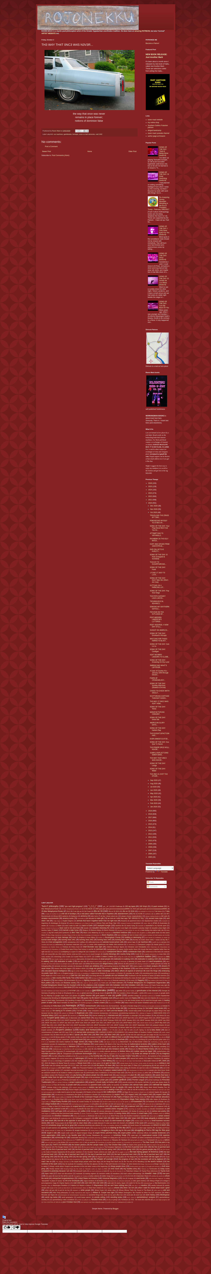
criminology (58, 956)
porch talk (57, 1080)
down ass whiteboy (92, 966)
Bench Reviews (109, 930)
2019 (150, 811)
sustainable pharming (93, 1137)
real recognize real (49, 1092)
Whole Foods (99, 1190)
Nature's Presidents (154, 1058)
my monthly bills (97, 1056)
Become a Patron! (152, 43)
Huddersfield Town (47, 1008)
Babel (60, 925)
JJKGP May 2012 (63, 1025)
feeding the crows (129, 978)
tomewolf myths (81, 1171)
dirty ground (130, 963)
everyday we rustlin (132, 973)
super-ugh (134, 1135)
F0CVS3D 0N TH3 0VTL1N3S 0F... (157, 613)
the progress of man (126, 1159)
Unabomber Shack (142, 1176)
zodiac (129, 1202)
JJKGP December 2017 (72, 1020)
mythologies (79, 1058)
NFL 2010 (45, 1063)
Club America (54, 952)
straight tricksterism (81, 1130)
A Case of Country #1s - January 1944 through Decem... (159, 673)
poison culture (116, 1077)
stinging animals (49, 1130)
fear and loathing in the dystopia (110, 978)
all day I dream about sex (109, 916)
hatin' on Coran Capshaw (115, 1000)
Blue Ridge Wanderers (55, 935)
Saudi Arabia (65, 1106)
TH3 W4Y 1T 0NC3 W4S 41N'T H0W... (159, 702)
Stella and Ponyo (164, 1128)
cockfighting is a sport (68, 952)
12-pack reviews (157, 906)
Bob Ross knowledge (84, 935)
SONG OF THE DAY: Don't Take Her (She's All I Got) (159, 580)
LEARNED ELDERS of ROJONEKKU (111, 1032)
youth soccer (111, 1202)
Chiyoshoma (45, 949)
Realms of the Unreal (93, 1092)
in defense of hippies (144, 1013)
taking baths (134, 1140)
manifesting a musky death (159, 1042)
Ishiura (161, 1015)
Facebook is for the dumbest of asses (141, 975)
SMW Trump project (57, 1123)
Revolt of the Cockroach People (86, 1097)
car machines (58, 134)
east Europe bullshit (142, 968)
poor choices (46, 1080)
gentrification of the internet (147, 991)
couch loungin (95, 954)
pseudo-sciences (128, 1082)
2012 (150, 834)
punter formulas (46, 1085)
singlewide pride (66, 1118)
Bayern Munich (46, 928)
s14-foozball (64, 1104)
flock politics (46, 983)
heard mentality (62, 1002)
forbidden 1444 (134, 985)
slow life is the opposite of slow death (71, 1121)
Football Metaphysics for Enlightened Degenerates (146, 983)
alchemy (84, 916)
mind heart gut (102, 1049)
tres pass (49, 1176)
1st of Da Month (87, 909)
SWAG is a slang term (110, 1137)
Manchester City (125, 1042)
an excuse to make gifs (95, 918)
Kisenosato (113, 1027)
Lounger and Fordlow (108, 1039)
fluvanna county (70, 983)
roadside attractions (162, 1097)
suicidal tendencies (158, 1133)
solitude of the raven (136, 1123)
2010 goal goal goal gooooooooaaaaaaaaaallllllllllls (150, 909)
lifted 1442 (100, 1035)
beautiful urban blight (159, 928)
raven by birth (133, 1087)
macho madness (65, 1042)
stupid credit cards (67, 1133)
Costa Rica (84, 954)
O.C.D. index (75, 1065)
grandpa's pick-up (147, 995)
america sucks (68, 918)
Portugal (94, 1080)
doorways (79, 966)
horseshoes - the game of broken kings (124, 1006)
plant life (133, 1075)
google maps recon (62, 995)
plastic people (75, 1077)
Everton (120, 973)
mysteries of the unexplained (160, 1056)
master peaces (99, 1044)
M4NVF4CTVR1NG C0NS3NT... (157, 713)
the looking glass (118, 1157)
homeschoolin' (91, 1006)
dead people (105, 959)
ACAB (140, 914)
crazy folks (162, 954)
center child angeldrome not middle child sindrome (106, 944)
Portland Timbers (84, 1080)
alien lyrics (94, 916)
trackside (79, 1173)
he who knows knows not (134, 1000)
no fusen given (96, 1063)
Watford (73, 1185)
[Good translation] (6, 1227)
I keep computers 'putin (95, 1010)
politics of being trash (141, 1077)
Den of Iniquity (113, 961)
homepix (75, 134)
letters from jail (61, 1034)
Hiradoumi (160, 1002)
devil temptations (155, 961)
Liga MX (122, 1034)
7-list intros (157, 911)
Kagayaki (77, 1027)
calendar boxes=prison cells (112, 942)
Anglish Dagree (67, 921)
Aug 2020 (154, 784)
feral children (59, 980)
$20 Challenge (117, 906)
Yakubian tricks (96, 1200)
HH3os (118, 1003)
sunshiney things (119, 1135)
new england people (81, 1061)
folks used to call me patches (89, 983)
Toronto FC (120, 1171)
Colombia (92, 952)
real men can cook (164, 1089)
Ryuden (97, 1101)
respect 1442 (133, 1094)
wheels (116, 1188)
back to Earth (87, 926)
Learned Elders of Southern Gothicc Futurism (143, 1032)
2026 (150, 483)
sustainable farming (77, 1137)
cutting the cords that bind (125, 956)
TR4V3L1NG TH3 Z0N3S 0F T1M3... (159, 516)
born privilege (122, 935)
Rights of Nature (123, 1097)
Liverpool (93, 1037)
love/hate (121, 1039)
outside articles (55, 1070)
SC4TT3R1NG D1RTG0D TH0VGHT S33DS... (159, 697)
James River (85, 1018)
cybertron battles (143, 956)
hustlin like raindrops (87, 1008)
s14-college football (49, 1104)
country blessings (109, 954)
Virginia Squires (64, 1183)
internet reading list (98, 1015)
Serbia (134, 1111)
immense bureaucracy (100, 1013)
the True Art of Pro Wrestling (134, 1161)
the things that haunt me (112, 1161)
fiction (80, 980)
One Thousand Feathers (85, 1068)
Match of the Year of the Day (117, 1044)
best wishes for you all (132, 930)
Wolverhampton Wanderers (78, 1195)
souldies (125, 1125)
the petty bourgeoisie (73, 1159)
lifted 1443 (112, 1035)
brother (100, 937)
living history (134, 1037)
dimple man (66, 963)
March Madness (84, 1044)
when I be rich (128, 1188)
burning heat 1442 (86, 940)
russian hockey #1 (85, 1101)
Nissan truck (82, 1063)
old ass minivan (159, 1065)
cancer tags (131, 942)
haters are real (100, 1000)
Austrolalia (163, 923)
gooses (74, 995)
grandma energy (133, 995)
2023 (150, 493)
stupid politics (126, 1133)
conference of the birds (153, 952)
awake (44, 925)
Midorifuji (66, 1049)
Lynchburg (141, 1039)
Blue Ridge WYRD (69, 935)
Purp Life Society (59, 1085)
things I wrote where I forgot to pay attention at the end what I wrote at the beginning (78, 1166)
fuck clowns (145, 987)
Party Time (98, 1070)
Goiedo (156, 993)
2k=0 (68, 911)
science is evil (59, 1109)
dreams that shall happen (63, 968)
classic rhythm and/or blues (128, 949)
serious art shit (144, 1111)
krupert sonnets (47, 1030)
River (149, 1097)
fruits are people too (120, 987)
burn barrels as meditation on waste (156, 937)
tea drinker (61, 1142)
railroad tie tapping (161, 1084)
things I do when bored (129, 1164)
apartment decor (135, 921)
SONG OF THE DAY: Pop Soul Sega (159, 592)
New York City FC (121, 1061)
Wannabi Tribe (46, 1185)
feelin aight (141, 978)
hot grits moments (154, 1006)
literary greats (60, 1037)
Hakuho (153, 998)
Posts (150, 882)
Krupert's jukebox (64, 1030)
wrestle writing (99, 1197)
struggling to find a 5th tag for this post (152, 1130)
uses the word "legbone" (156, 1178)
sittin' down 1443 (134, 1118)
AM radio (164, 916)
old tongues (52, 1068)
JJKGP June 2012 (113, 1022)
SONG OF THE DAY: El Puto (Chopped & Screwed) (159, 557)
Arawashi (164, 921)
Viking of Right (154, 1181)
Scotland (71, 1109)
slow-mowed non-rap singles (99, 1120)
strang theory (95, 1130)
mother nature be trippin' (143, 1051)
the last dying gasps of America (144, 1152)
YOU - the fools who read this (140, 1199)
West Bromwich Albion (79, 1188)
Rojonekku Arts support (93, 1099)
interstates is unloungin (130, 1015)
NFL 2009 (162, 1061)
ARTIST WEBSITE (49, 33)
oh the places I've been (103, 1065)
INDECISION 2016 (160, 1013)
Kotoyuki (165, 1027)
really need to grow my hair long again (70, 1092)
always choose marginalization (131, 916)
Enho (78, 973)
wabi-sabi (110, 1183)
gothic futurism (86, 996)
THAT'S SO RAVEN (60, 1145)
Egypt (93, 971)
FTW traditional (134, 987)
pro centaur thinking (61, 1082)
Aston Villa (147, 923)
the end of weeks (89, 1147)
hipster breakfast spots (145, 1002)
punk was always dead (159, 1082)
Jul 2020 (153, 787)
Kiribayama (104, 1027)
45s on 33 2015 (114, 911)
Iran (155, 1015)
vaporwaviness (111, 1181)
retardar (69, 1097)
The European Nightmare (113, 1147)
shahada (133, 1113)
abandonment (123, 914)
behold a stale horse (71, 930)
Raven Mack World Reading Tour (155, 1087)
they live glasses (92, 1164)
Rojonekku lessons (110, 1099)
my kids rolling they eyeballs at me (63, 1056)
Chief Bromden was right (92, 947)
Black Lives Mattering (90, 932)
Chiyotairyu (54, 949)
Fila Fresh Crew (105, 980)
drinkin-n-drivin (81, 968)
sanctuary (159, 1104)
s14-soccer (117, 1104)
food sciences (117, 983)
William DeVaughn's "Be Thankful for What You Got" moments (139, 1192)
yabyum (86, 1199)
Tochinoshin (153, 1169)
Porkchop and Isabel (69, 1080)
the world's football (155, 1162)
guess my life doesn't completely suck (98, 998)
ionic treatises (146, 1015)
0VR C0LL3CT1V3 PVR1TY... (157, 550)
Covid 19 (138, 954)
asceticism (136, 923)
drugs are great (95, 968)
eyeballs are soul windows (114, 975)
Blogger (116, 1209)
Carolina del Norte (47, 944)
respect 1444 (161, 1094)
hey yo (111, 1002)
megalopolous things (59, 1046)
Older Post (133, 151)
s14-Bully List (161, 1101)
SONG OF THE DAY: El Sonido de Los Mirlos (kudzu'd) (164, 280)
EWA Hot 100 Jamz (78, 975)
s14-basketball (136, 1102)
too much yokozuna (95, 1171)
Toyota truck (165, 1171)
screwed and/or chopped (113, 1109)
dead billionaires (92, 959)
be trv (55, 928)
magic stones (79, 1042)
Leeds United (166, 1032)
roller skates (154, 1099)
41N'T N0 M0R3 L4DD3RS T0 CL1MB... (159, 656)
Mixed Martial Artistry (146, 1049)
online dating (124, 1068)
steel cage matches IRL (147, 1128)
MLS (159, 1049)
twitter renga (106, 1176)
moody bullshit (84, 1051)
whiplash (75, 1190)
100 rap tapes (130, 906)
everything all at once (150, 973)
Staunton (134, 1128)
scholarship (46, 1109)
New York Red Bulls (135, 1061)
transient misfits (104, 1173)
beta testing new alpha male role (152, 930)
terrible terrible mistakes (114, 1142)
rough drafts (45, 1101)
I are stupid (101, 1008)
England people (68, 973)
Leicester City (48, 1034)
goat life (110, 993)
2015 (150, 824)
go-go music (100, 993)
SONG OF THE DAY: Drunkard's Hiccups (158, 634)
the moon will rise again (150, 1157)
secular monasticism (157, 1109)
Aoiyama (124, 921)
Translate (161, 872)
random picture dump (79, 1087)
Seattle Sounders (142, 1109)
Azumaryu (52, 925)
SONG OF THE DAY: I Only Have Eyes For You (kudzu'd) (164, 230)
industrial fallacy (48, 1015)
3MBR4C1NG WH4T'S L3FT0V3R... (158, 666)
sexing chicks (121, 1113)
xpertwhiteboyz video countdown (63, 1199)
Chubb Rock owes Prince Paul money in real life (77, 949)
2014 (150, 827)
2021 (150, 500)
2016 (150, 821)
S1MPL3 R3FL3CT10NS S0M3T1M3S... (159, 754)
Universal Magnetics (110, 1178)
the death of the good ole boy (137, 1145)
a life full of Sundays (68, 914)
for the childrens (87, 985)
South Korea (134, 1125)
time (105, 1169)
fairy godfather (46, 978)
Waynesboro (98, 1185)
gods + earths (139, 993)
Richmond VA (108, 1097)
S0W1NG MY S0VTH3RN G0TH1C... (159, 608)
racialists (125, 1085)
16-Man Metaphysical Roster (70, 909)
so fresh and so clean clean (77, 1123)
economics (165, 968)
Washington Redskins (60, 1185)
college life (81, 952)
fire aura (131, 980)
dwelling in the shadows (121, 968)
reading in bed (113, 1090)
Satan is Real (53, 1106)
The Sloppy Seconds (62, 1161)
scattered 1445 (162, 1106)
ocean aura (87, 1065)
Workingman (164, 1195)
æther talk (159, 914)
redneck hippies (154, 1092)
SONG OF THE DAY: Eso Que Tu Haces (159, 743)
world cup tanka (51, 1197)
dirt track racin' (77, 963)
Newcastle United (150, 1061)
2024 (150, 490)
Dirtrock (120, 963)
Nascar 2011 (92, 1058)
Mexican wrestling (160, 1046)
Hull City (57, 1008)
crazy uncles (46, 956)
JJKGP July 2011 (50, 1022)
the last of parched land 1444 (125, 1154)
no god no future (110, 1063)
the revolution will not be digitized (150, 1159)
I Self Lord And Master (114, 1011)
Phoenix (157, 1073)
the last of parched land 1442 (73, 1154)
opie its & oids (144, 1068)
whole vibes (112, 1190)
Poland (128, 1077)
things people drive (118, 1166)
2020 (150, 503)
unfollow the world (156, 1176)
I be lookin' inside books (154, 1008)
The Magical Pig (132, 1157)
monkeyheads (70, 1051)
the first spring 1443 (127, 1149)
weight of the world (55, 1188)
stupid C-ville (52, 1133)
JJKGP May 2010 (160, 1022)
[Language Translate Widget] (160, 868)
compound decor (114, 951)
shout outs (152, 1116)
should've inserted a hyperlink (136, 1116)
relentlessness (59, 1094)
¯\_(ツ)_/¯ (92, 906)
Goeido (149, 993)
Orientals (155, 1068)
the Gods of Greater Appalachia (54, 1152)
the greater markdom (75, 1152)
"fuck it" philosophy (50, 906)
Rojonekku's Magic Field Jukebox (133, 1099)
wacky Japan (121, 1183)
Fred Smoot (58, 987)
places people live (93, 1075)
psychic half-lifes (143, 1082)
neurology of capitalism (63, 1061)
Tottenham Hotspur (132, 1171)
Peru (129, 1072)
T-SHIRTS (78, 1140)
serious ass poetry (159, 1111)
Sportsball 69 (78, 1128)
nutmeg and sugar (61, 1065)
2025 (150, 486)
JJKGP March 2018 (146, 1022)
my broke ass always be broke (143, 1054)
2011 (150, 837)
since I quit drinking (51, 1118)
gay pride (119, 990)
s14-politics (95, 1104)
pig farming (77, 1075)
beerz (56, 930)
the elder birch (76, 1147)
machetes (52, 1042)
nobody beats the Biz (126, 1063)
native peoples (120, 1058)
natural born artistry (137, 1058)
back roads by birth (72, 925)
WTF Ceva (130, 1197)
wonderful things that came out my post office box (106, 1195)
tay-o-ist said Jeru (50, 1142)
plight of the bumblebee (92, 1077)
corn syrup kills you (51, 954)
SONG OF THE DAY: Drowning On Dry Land (159, 661)
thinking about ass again (137, 1166)
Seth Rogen (45, 1113)
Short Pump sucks (117, 1116)
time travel (115, 1169)
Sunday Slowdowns (93, 1135)
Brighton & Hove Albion (87, 937)
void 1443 (88, 1183)
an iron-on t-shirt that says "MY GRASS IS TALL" (126, 918)
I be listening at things (134, 1008)
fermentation (71, 980)
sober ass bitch (111, 1123)
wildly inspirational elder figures (80, 1192)
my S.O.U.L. (143, 1056)
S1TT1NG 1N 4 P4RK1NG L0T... (157, 586)
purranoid (84, 1085)
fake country (57, 978)
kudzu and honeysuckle (90, 1030)
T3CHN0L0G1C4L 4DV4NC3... (157, 602)
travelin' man (151, 1173)
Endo (58, 973)
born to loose (134, 935)
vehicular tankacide (124, 1181)
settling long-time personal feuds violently (65, 1113)
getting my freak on (56, 993)
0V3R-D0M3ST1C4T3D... (159, 739)
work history (150, 1195)
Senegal (93, 1111)
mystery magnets (50, 1058)
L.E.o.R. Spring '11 (139, 1030)
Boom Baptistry (108, 935)
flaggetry (141, 980)
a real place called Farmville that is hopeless (97, 914)
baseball (140, 925)
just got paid (57, 1027)
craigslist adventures (150, 954)
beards (86, 928)
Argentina (45, 923)
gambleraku (68, 134)
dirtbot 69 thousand (92, 963)
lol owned (52, 1039)
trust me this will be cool (63, 1176)
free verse (79, 987)
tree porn (166, 1174)
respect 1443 (147, 1094)
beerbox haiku (46, 930)
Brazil (74, 937)
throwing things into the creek (73, 1169)
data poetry (80, 959)
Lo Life (161, 1037)
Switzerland (45, 1140)
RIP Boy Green (138, 1097)
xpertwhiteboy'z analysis (146, 1197)
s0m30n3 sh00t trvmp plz (110, 1101)
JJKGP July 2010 (163, 1020)
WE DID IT (135, 1185)
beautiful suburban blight (140, 928)
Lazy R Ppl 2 (69, 1032)
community (101, 952)
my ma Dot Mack (83, 1056)
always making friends (152, 916)
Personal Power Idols (117, 1072)
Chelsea (65, 947)
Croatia (67, 956)
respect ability (59, 1097)
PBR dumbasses (132, 1070)
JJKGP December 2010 (53, 1020)
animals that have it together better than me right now (97, 921)
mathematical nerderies (138, 1044)
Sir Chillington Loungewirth (82, 1118)
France (146, 985)
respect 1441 (119, 1094)
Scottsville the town (83, 1109)
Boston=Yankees (147, 935)
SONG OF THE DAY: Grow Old (158, 718)
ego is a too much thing (79, 971)
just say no (68, 1027)
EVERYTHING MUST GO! (60, 975)
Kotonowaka (147, 1027)
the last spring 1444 (83, 1157)
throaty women (55, 1169)
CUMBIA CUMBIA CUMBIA (104, 956)
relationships (46, 1094)
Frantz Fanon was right (159, 985)
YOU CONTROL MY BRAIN (51, 1202)
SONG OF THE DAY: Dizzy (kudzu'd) (163, 256)
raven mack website (155, 120)
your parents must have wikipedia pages (93, 1202)
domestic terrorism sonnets (63, 966)
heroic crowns (99, 1003)
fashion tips (83, 978)
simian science (163, 1116)
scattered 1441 (103, 1106)
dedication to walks (65, 961)
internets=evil (113, 1015)
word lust (139, 1195)
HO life (167, 1002)
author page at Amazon (156, 136)
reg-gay (164, 1092)
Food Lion (104, 983)
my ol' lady (111, 1056)
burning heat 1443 (104, 940)
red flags (125, 1092)
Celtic (85, 944)
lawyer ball (57, 1032)
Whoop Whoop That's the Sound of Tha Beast (135, 1190)
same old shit (150, 1104)
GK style (76, 993)
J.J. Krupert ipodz (52, 1018)
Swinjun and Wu (160, 1137)
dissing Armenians (143, 963)
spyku (88, 1128)
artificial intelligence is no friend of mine (81, 923)
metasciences (144, 1046)
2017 (150, 817)
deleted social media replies (97, 961)
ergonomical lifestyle (98, 973)
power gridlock (119, 1080)
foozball (73, 985)
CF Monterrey (131, 944)
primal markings (153, 1080)
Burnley (135, 940)
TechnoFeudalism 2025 (75, 1142)
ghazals (68, 993)
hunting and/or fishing (70, 1008)
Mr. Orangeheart (66, 1053)
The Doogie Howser (62, 1147)
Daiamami (160, 956)
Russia (74, 1101)
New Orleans (96, 1061)
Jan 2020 (154, 807)
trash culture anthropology (132, 1173)
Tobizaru (143, 1169)
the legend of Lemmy (102, 1157)
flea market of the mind (155, 980)
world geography (67, 1197)
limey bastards (163, 1034)
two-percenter (118, 1176)
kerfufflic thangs (93, 1027)
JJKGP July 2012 (65, 1022)
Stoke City (60, 1130)
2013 (150, 831)
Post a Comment (51, 146)
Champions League (144, 944)
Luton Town (132, 1039)
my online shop (153, 122)
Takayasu (115, 1140)
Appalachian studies (151, 921)
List (51, 1037)
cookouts (166, 952)
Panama (90, 1070)
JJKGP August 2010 (145, 1018)
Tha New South (148, 1142)
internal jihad (83, 1015)
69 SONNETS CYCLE (145, 911)
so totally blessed (97, 1123)
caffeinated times (94, 942)
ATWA (155, 923)
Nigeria (53, 1063)
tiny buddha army (130, 1169)
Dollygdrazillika (47, 966)
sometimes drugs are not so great (60, 1125)
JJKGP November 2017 (102, 1025)
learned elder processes (86, 1032)
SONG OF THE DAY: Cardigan (158, 650)
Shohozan (91, 1116)
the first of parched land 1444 (86, 1149)
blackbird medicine (120, 933)
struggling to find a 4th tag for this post (116, 1130)
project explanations (77, 1082)
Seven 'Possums (87, 1113)
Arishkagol (54, 923)
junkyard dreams (158, 1025)
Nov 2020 (154, 509)
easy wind (156, 968)
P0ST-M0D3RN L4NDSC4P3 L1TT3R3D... (156, 619)
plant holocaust (121, 1075)
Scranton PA (98, 1109)
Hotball (165, 1006)
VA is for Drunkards (72, 1181)
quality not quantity (113, 1085)
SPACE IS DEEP (159, 1125)
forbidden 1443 (118, 985)
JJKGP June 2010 (81, 1022)
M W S (44, 1042)
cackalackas (71, 942)
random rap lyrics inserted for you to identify (106, 1087)
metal (132, 1046)
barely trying (131, 925)
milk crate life (88, 1049)
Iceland (64, 1013)
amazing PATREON (142, 31)
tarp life (160, 1140)
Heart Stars (74, 1002)
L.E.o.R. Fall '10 (123, 1030)
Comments (152, 887)
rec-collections (109, 1092)
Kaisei (84, 1027)
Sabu (140, 1104)
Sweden (134, 1137)
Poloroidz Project (159, 1077)
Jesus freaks (98, 1018)
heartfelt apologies (86, 1002)
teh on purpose (90, 1142)
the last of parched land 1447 (152, 1154)
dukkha (107, 968)
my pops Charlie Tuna (127, 1056)
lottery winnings (92, 1039)
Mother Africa (125, 1051)
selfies (83, 1111)
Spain (43, 1128)
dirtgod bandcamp (154, 130)
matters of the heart (158, 1044)
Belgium (85, 930)
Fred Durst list (46, 987)
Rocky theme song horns (75, 1099)
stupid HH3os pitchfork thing (106, 1133)
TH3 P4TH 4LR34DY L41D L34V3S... (158, 597)
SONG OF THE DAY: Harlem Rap (158, 729)
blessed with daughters (138, 932)
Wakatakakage (147, 1183)
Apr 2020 (154, 797)
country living (125, 954)
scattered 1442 (118, 1106)
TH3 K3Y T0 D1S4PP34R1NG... (158, 563)
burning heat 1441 (68, 940)
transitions (116, 1173)
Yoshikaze (124, 1199)
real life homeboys (139, 1089)
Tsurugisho (77, 1176)
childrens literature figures (115, 947)
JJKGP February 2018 (110, 1020)
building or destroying (133, 937)
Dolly (165, 963)
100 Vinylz (143, 906)
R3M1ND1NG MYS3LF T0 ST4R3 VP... (158, 522)
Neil (51, 1061)
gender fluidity (130, 990)
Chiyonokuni (163, 947)
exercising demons (95, 975)
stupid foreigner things (84, 1133)
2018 (150, 814)
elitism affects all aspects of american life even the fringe (136, 971)
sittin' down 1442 (117, 1118)
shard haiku (143, 1113)
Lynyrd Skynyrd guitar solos (157, 1039)
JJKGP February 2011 (91, 1020)
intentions (73, 1015)
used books (140, 1178)
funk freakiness (48, 990)
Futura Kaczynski (60, 990)
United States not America (87, 1178)
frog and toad (107, 987)
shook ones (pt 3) (103, 1116)
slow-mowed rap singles (121, 1121)
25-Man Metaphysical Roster (52, 911)
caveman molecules (72, 944)
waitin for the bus (135, 1183)
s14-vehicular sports (130, 1104)
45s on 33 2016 (128, 911)
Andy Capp (56, 921)
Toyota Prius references (150, 1171)
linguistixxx (45, 1037)
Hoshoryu (144, 1006)
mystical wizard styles (65, 1058)
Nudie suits (49, 1065)
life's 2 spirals (75, 1035)
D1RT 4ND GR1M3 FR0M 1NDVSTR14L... (159, 545)
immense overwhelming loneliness (123, 1013)
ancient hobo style (156, 918)
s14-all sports (124, 1101)
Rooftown (164, 1099)
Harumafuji (88, 1000)
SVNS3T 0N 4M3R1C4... (159, 630)
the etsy (99, 1147)
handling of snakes (74, 1000)
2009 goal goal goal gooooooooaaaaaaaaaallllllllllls (112, 909)
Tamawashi (151, 1140)
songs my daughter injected (111, 1125)
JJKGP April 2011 (129, 1018)
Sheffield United (157, 1113)
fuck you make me (157, 987)
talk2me (142, 1140)
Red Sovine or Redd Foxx (138, 1092)
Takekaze (124, 1140)
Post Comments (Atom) (60, 155)
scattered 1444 (148, 1106)
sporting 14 (65, 1128)
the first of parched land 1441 (136, 1147)
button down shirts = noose (150, 940)
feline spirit (166, 978)
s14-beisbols (150, 1101)
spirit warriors (52, 1128)
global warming (87, 993)
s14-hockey (75, 1104)
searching (131, 1109)
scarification (90, 1106)
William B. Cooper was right (103, 1193)
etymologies (111, 973)
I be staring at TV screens (62, 1011)
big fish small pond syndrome (59, 932)
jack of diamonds (71, 1018)
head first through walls (153, 1000)
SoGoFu (122, 1123)
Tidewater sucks (90, 1169)
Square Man (97, 1128)
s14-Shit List (106, 1104)
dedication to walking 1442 (148, 959)
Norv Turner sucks (140, 1063)
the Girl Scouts (165, 1149)
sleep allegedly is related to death (157, 1118)
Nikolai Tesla (63, 1063)
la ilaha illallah (154, 1030)
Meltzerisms (90, 1046)
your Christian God (70, 1202)
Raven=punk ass (100, 1089)
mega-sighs (45, 1046)
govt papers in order (104, 996)
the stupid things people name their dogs (86, 1161)
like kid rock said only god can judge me (142, 1034)
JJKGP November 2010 (81, 1025)
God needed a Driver (124, 993)
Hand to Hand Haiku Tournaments (53, 1000)
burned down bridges (49, 940)
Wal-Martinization (160, 1183)
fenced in (47, 980)
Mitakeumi (132, 1049)
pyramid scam (96, 1085)
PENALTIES (143, 1070)
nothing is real (164, 1063)
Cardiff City (155, 942)
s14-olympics (85, 1104)
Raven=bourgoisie (48, 1089)
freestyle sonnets (91, 987)
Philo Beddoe (138, 1072)
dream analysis (152, 966)
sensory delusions (105, 1111)
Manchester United (141, 1042)
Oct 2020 (154, 512)
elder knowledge (104, 971)
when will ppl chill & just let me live (57, 1190)
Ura (123, 1178)
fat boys (94, 978)
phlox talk (148, 1072)
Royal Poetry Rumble (59, 1102)
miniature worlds (118, 1049)
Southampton (145, 1125)
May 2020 (154, 793)
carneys (163, 942)
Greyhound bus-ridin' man (70, 998)
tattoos (167, 1140)
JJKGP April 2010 (113, 1018)
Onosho (133, 1068)
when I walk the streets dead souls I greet (154, 1188)
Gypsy (134, 998)
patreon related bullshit (114, 1070)
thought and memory (153, 1166)
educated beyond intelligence (56, 971)
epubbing (86, 973)
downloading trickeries (111, 966)
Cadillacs (82, 942)
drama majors (138, 966)
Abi (134, 914)
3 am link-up (77, 911)
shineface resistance (62, 1116)
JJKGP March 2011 (129, 1022)
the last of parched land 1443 (99, 1154)
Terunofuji (127, 1142)
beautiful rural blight (121, 928)
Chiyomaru (153, 947)
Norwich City (152, 1063)
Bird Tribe (75, 933)
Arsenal (63, 923)
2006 (150, 854)
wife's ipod (157, 1190)
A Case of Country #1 (51, 914)
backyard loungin (104, 926)
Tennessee (101, 1142)
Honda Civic (104, 1006)
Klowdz (138, 1027)
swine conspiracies (146, 1137)
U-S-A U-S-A (129, 1176)
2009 (150, 844)
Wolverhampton (62, 1195)
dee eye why (81, 961)
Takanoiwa (97, 1140)
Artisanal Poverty (125, 923)
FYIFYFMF (72, 990)
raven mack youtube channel (158, 133)
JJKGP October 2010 (121, 1025)
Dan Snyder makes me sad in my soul (63, 959)
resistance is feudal (90, 1094)
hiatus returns (129, 1002)
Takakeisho (88, 1140)
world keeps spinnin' (84, 1197)
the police (86, 1159)
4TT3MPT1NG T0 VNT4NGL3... (156, 534)
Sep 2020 (154, 780)
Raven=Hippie (74, 1089)
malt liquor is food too (110, 1042)
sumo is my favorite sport (71, 1135)
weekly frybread (156, 1185)
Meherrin (72, 1046)
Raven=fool (60, 1090)
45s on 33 (98, 911)
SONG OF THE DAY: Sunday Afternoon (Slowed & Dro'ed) (158, 686)
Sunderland (106, 1135)
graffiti (118, 995)
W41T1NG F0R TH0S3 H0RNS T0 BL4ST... (158, 640)
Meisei (82, 1046)
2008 (150, 847)
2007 (150, 850)
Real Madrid (152, 1089)
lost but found (77, 1039)
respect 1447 (46, 1097)
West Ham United (95, 1188)
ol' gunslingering (145, 1065)
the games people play (148, 1149)
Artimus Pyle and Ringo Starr (106, 923)
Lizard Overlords (149, 1037)
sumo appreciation (49, 1135)
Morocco (94, 1051)
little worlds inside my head (77, 1037)
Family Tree (70, 978)
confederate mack (134, 952)
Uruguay (130, 1178)
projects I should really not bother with (103, 1082)
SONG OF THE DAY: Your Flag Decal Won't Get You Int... (159, 528)
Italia (168, 1015)
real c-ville (126, 1089)
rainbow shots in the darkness (57, 1087)
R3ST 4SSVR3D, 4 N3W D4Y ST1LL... (159, 626)
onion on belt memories (87, 134)
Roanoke (48, 1099)
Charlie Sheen (55, 947)
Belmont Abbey (96, 930)
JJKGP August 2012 (163, 1018)
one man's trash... (65, 1068)
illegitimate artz (82, 1013)
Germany (45, 993)
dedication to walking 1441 (124, 959)
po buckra (106, 1077)
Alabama (74, 916)
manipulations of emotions (66, 1044)
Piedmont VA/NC (64, 1075)
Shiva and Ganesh (79, 1116)
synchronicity (56, 1140)
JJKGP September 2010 (140, 1025)
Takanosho (106, 1140)
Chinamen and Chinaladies (137, 947)
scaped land (77, 1106)
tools (105, 1171)
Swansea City (125, 1137)
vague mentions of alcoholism (94, 1181)
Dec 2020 (154, 506)
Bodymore (96, 935)
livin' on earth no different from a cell (112, 1037)
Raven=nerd (86, 1089)
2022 (150, 496)
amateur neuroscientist (50, 918)
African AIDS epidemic (60, 916)
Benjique (120, 930)
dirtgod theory (108, 964)
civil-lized (99, 949)
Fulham (167, 987)
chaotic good (158, 944)
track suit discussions (65, 1173)
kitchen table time (126, 1027)
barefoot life (120, 925)
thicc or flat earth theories (109, 1164)
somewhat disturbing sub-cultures (89, 1125)
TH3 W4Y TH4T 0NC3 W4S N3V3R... (158, 759)
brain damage (63, 937)
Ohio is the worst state (123, 1065)
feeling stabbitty (153, 978)
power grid (104, 1080)
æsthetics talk (149, 914)
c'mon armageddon (55, 942)
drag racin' (125, 966)
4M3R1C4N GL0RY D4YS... (157, 724)
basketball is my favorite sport (156, 925)
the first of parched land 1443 (60, 1149)
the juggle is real (122, 1152)
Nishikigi (72, 1063)
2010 (150, 841)
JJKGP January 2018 (147, 1020)
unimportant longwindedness (63, 1178)
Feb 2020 (154, 803)
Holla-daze (57, 1006)
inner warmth (63, 1015)
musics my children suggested (106, 1053)
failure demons (161, 975)
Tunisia (85, 1176)
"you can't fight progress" (73, 906)
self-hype (58, 1111)
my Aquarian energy (124, 1053)
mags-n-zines (93, 1042)
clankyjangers (111, 949)
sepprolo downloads (121, 1111)
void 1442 (99, 134)
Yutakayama (121, 1202)
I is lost (79, 1011)
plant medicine (146, 1075)
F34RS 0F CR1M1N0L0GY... (157, 679)
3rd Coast (87, 911)
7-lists (167, 911)
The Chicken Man (115, 1145)
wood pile (130, 1195)
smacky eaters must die (142, 1120)
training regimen (90, 1173)
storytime (69, 1130)
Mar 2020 (154, 800)
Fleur (166, 980)
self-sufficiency (72, 1111)
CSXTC (89, 956)
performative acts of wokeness (96, 1072)
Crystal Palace (78, 956)
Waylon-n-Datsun (85, 1185)
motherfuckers (161, 1051)
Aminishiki (81, 918)
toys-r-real (49, 1174)
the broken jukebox (79, 1145)
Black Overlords (106, 932)
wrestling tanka (116, 1197)
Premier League (138, 1080)
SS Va (105, 1128)
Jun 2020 (154, 790)
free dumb (68, 987)
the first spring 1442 (108, 1149)
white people (85, 1190)
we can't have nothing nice (118, 1185)
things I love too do (146, 1164)
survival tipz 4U (61, 1138)
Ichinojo (71, 1013)
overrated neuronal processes (73, 1070)
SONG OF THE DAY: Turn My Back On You (164, 305)
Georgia (164, 990)
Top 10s (112, 1171)
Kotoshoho (156, 1027)
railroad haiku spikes (141, 1085)
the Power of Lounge (103, 1159)
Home (89, 151)
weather (144, 1185)
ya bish (79, 1199)
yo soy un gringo (111, 1199)
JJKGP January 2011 (129, 1020)
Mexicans (45, 1049)
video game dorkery (139, 1181)
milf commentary (77, 1049)
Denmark (123, 961)
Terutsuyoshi (136, 1142)
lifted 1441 (88, 1035)
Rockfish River (59, 1099)
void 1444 (99, 1183)
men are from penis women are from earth (112, 1046)
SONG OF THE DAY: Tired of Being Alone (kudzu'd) (163, 151)
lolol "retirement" (64, 1039)
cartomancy (59, 944)
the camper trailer (96, 1145)
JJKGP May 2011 (48, 1025)
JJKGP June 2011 (97, 1022)
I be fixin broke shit (116, 1008)
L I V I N (111, 1030)
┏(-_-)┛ (106, 906)
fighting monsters (90, 980)
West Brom (67, 1188)
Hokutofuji (46, 1006)
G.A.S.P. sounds (85, 990)
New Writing (107, 1061)
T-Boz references (67, 1140)
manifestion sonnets (48, 1044)
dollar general (155, 963)
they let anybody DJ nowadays (72, 1164)
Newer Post (46, 151)
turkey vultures (94, 1176)
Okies (136, 1065)
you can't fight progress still (161, 1199)
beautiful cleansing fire (101, 928)
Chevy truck (75, 947)
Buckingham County (112, 937)
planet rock (108, 1075)
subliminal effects (142, 1133)
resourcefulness (106, 1094)
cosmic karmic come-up (70, 954)
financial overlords (119, 980)
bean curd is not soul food (70, 928)
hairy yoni (144, 998)
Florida (57, 983)
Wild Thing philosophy (60, 1192)
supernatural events (149, 1135)
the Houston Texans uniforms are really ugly (100, 1152)
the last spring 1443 (65, 1157)
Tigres (99, 1169)
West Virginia (108, 1188)
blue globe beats (154, 932)
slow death (49, 1121)
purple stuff (72, 1085)
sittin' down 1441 (101, 1118)
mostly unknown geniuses (108, 1051)
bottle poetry (50, 937)
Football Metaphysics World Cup (54, 985)
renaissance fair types (73, 1094)
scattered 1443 (133, 1106)
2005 (150, 857)
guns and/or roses (122, 998)
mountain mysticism (49, 1054)
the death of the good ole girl (158, 1145)
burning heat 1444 (122, 940)
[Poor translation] (15, 1227)
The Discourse (46, 1147)
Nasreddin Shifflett (106, 1058)
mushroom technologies (83, 1054)
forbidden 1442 (103, 985)
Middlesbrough (57, 1049)
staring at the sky (117, 1128)
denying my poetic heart (137, 961)
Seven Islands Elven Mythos (103, 1113)
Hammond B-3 (163, 998)
